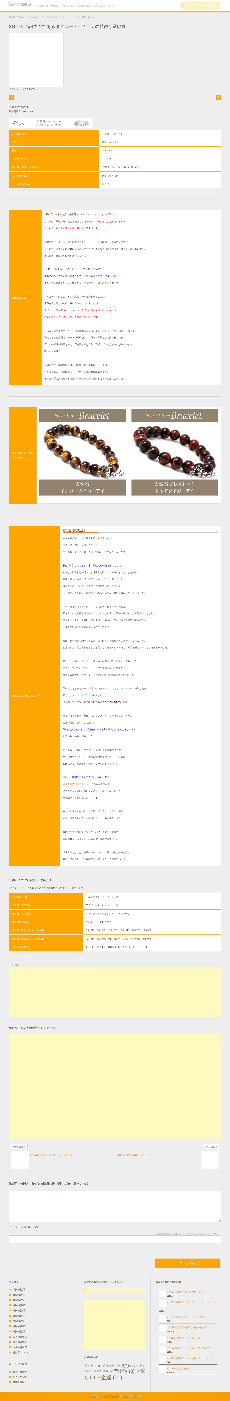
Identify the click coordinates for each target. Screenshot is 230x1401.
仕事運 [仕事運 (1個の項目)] (110, 1366)
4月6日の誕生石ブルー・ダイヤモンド (187, 1317)
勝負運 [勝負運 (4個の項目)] (129, 1366)
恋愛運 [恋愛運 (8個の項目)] (124, 1371)
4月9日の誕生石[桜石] (178, 1368)
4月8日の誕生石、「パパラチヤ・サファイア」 (191, 1348)
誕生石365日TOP (16, 17)
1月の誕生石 (19, 1289)
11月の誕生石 (20, 1342)
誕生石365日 (20, 4)
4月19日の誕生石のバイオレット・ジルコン (190, 1358)
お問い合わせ (20, 1371)
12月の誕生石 (20, 1347)
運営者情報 (18, 1382)
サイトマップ (20, 1377)
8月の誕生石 (19, 1326)
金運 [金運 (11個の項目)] (111, 1377)
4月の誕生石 (19, 1305)
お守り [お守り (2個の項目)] (94, 1365)
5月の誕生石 (19, 1310)
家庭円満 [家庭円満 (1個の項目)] (102, 1371)
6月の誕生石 (19, 1316)
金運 (17, 964)
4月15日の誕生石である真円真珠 (184, 1337)
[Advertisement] (115, 992)
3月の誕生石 (19, 1300)
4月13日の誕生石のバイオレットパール (187, 1292)
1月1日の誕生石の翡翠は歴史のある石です (189, 1327)
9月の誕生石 (19, 1331)
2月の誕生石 (32, 17)
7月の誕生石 (19, 1321)
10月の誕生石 (20, 1337)
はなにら (106, 184)
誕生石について (21, 1352)
